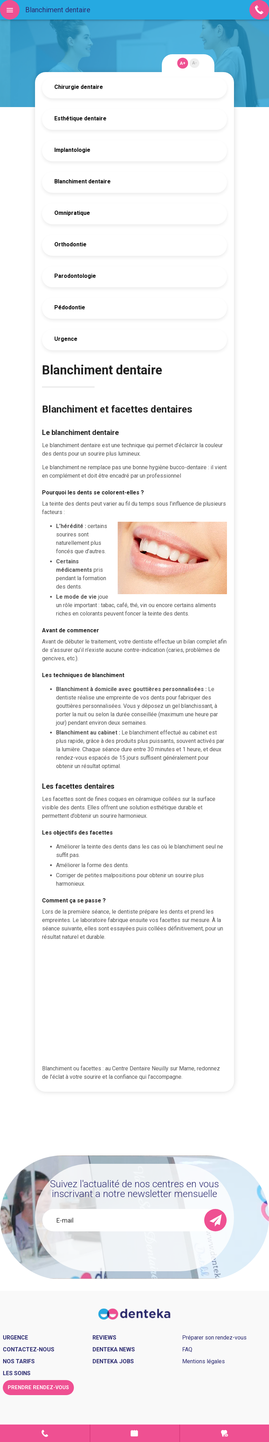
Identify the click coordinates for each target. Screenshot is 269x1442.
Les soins (16, 1373)
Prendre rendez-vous (134, 1433)
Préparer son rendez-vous (214, 1337)
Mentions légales (203, 1361)
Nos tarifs (19, 1361)
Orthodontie (70, 244)
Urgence (65, 339)
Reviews (104, 1337)
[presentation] (134, 1250)
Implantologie (72, 150)
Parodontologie (75, 276)
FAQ (187, 1349)
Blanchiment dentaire (82, 181)
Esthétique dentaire (80, 118)
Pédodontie (69, 307)
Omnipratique (72, 213)
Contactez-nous (28, 1349)
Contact (45, 1433)
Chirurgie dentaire (78, 87)
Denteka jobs (113, 1361)
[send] (215, 1220)
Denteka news (113, 1349)
